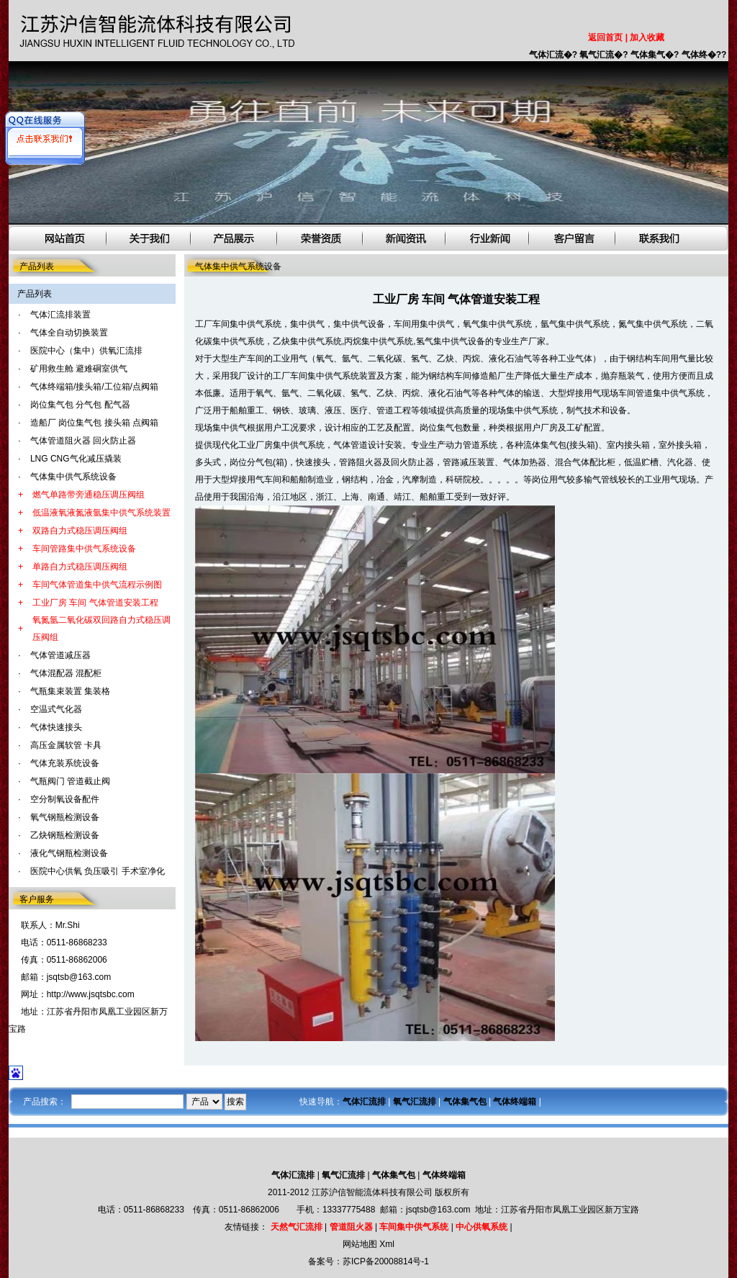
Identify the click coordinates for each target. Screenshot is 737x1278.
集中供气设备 (359, 324)
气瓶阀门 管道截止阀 (70, 781)
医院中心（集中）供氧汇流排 (86, 351)
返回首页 (605, 37)
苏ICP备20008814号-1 (386, 1261)
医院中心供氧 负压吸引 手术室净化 (97, 871)
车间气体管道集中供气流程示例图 (97, 585)
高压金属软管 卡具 (65, 745)
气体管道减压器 (60, 655)
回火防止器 (412, 462)
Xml (386, 1244)
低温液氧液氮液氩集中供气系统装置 (101, 513)
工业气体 (575, 359)
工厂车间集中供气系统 (238, 324)
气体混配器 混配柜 (65, 673)
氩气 (350, 359)
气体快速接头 (56, 727)
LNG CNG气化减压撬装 (76, 459)
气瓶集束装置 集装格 (70, 691)
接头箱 (582, 445)
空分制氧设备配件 (64, 799)
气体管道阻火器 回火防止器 (83, 441)
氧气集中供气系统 (497, 324)
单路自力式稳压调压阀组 (79, 567)
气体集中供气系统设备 (73, 477)
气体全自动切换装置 (69, 333)
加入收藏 (647, 37)
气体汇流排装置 (60, 315)
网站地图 (360, 1244)
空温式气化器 (56, 709)
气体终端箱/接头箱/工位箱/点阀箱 (94, 387)
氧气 (324, 359)
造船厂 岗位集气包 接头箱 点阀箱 (94, 423)
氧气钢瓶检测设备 (64, 817)
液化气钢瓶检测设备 (69, 853)
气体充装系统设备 (64, 763)
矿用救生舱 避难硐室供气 (78, 369)
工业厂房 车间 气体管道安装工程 (95, 603)
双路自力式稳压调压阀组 (79, 531)
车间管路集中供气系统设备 (84, 549)
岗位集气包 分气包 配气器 (80, 405)
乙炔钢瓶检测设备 (64, 835)
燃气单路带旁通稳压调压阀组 (88, 495)
